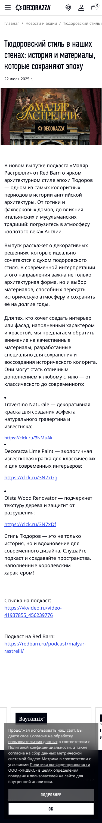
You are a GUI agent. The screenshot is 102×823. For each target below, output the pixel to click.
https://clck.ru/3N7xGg (30, 477)
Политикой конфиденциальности (39, 747)
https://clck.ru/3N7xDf (30, 524)
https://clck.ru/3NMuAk (28, 438)
